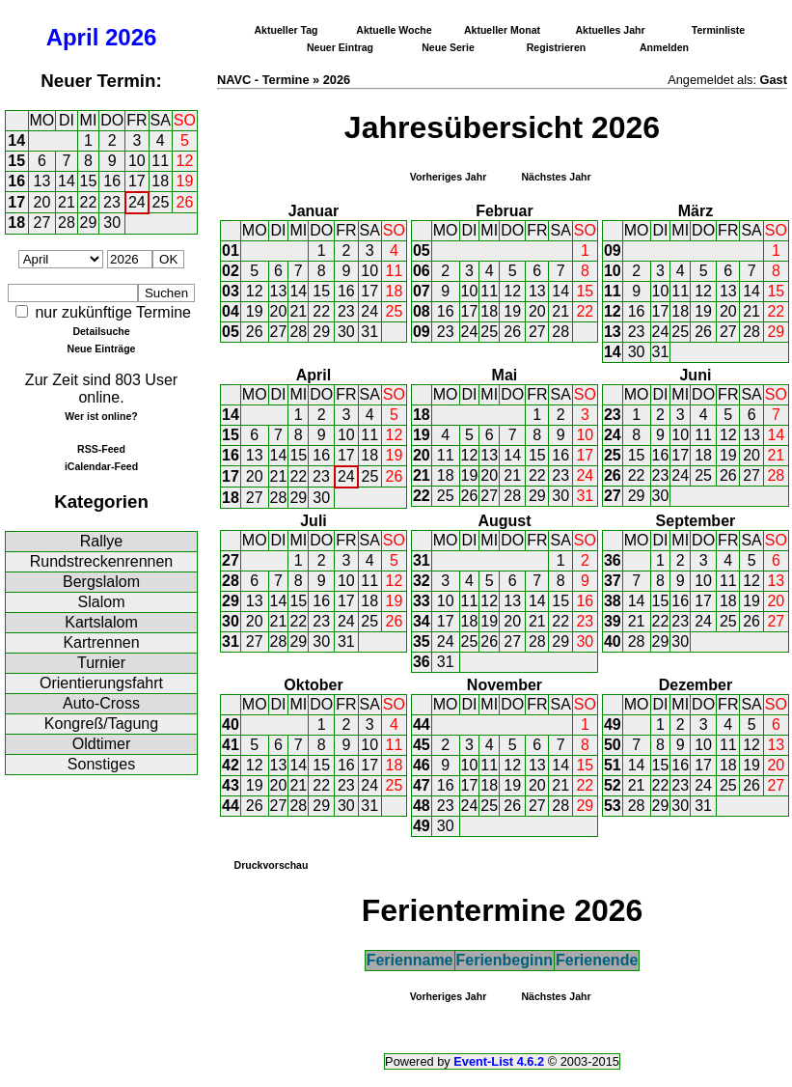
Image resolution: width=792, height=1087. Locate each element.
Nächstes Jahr (555, 176)
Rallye (101, 541)
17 (137, 181)
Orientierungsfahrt (101, 683)
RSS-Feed (101, 449)
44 (230, 805)
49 (421, 826)
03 (230, 291)
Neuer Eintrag (340, 47)
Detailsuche (100, 331)
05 (230, 331)
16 (16, 181)
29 (88, 222)
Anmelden (664, 47)
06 (421, 271)
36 (421, 662)
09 (421, 331)
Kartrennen (101, 642)
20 (42, 202)
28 (66, 222)
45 (421, 745)
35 (421, 641)
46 (421, 765)
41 (230, 745)
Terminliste (718, 30)
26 (185, 202)
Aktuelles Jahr (609, 30)
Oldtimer (101, 744)
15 (16, 161)
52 (612, 785)
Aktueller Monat (502, 30)
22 (88, 202)
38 (612, 601)
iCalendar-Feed (101, 466)
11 (160, 161)
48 (421, 805)
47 (421, 785)
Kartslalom (101, 622)
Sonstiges (101, 764)
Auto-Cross (101, 703)
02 (230, 271)
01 (230, 250)
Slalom (101, 602)
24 (137, 202)
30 (112, 222)
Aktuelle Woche (393, 30)
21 (66, 202)
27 (42, 222)
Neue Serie (448, 47)
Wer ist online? (101, 416)
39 (612, 621)
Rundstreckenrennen (102, 561)
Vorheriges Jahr (448, 176)
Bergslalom (101, 581)
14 (16, 140)
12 (185, 161)
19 (185, 181)
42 (230, 765)
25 (161, 202)
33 (421, 601)
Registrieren (557, 47)
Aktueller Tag (285, 30)
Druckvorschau (271, 865)
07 (421, 291)
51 (612, 765)
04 (230, 311)
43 (230, 785)
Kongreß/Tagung (101, 723)
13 (42, 181)
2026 (130, 37)
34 (421, 621)
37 (612, 580)
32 (421, 580)
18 (160, 181)
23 (112, 202)
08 (421, 311)
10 (137, 161)
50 (612, 745)
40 (612, 641)
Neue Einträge (102, 348)
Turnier (101, 663)
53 (612, 805)
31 (369, 331)
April (72, 37)
